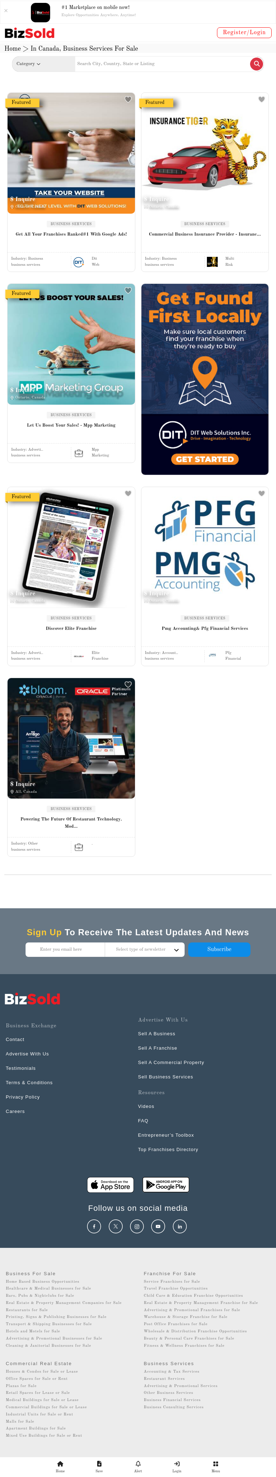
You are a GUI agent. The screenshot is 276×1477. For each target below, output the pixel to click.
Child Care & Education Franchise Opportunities (193, 1296)
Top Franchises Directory (168, 1149)
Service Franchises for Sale (172, 1282)
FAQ (143, 1120)
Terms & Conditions (29, 1082)
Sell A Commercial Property (171, 1062)
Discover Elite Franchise (71, 628)
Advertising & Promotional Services (181, 1386)
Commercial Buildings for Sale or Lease (46, 1407)
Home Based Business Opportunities (43, 1282)
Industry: (27, 259)
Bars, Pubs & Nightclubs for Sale (40, 1296)
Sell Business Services (166, 1077)
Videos (146, 1106)
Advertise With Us (27, 1053)
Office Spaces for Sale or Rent (37, 1379)
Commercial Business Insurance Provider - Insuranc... (205, 234)
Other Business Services (169, 1393)
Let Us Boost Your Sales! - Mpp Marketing (71, 425)
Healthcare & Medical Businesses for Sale (48, 1289)
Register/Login (244, 33)
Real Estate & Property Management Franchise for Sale (201, 1303)
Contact (15, 1039)
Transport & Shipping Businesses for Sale (49, 1324)
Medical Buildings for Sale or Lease (42, 1400)
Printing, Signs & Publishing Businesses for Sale (56, 1317)
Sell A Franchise (157, 1048)
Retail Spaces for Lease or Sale (38, 1393)
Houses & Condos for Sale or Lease (42, 1372)
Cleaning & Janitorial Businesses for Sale (48, 1346)
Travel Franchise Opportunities (176, 1289)
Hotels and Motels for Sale (33, 1331)
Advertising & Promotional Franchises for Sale (192, 1310)
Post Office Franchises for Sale (176, 1324)
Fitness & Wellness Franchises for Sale (184, 1346)
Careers (15, 1111)
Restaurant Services (164, 1379)
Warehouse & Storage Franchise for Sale (186, 1317)
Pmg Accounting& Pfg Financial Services (205, 628)
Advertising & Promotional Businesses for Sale (54, 1339)
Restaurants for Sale (27, 1310)
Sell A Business (157, 1033)
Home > (16, 49)
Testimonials (21, 1068)
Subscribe (219, 950)
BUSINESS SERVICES (71, 224)
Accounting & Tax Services (172, 1372)
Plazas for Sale (21, 1386)
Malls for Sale (20, 1422)
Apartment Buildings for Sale (36, 1429)
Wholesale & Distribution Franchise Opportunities (195, 1331)
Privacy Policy (23, 1097)
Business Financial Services (172, 1400)
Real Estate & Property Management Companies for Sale (64, 1303)
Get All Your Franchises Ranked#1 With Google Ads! (71, 234)
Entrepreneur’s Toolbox (166, 1135)
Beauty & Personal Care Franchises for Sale (189, 1339)
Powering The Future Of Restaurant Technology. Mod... (71, 823)
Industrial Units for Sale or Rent (39, 1415)
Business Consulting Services (174, 1407)
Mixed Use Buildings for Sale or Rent (44, 1436)
